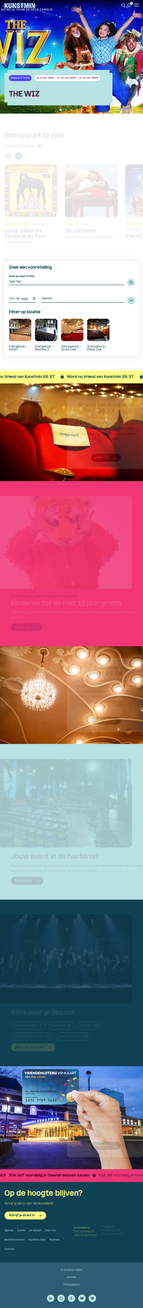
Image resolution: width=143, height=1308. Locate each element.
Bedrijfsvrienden (14, 1239)
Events (21, 1230)
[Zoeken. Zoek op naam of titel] (123, 5)
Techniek (54, 1239)
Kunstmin (19, 5)
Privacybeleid (71, 1284)
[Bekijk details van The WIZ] (71, 87)
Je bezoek (35, 1230)
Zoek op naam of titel (21, 276)
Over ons (50, 1230)
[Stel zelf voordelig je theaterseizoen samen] (62, 1175)
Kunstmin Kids (36, 1239)
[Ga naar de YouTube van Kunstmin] (82, 1298)
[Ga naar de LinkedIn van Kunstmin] (50, 1298)
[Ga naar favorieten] (129, 5)
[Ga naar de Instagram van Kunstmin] (61, 1298)
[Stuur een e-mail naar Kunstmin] (92, 1298)
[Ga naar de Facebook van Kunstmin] (71, 1298)
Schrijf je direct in (25, 1215)
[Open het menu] (136, 5)
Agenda (8, 1230)
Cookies (71, 1277)
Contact (9, 1249)
